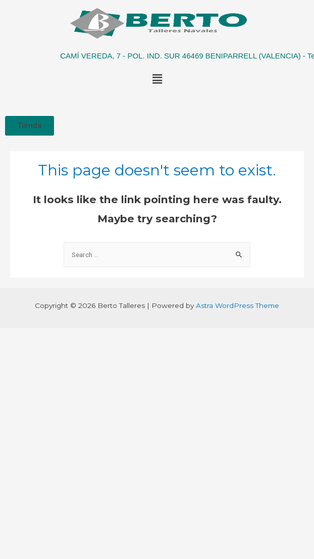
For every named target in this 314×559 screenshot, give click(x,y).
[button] (29, 126)
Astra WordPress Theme (237, 305)
